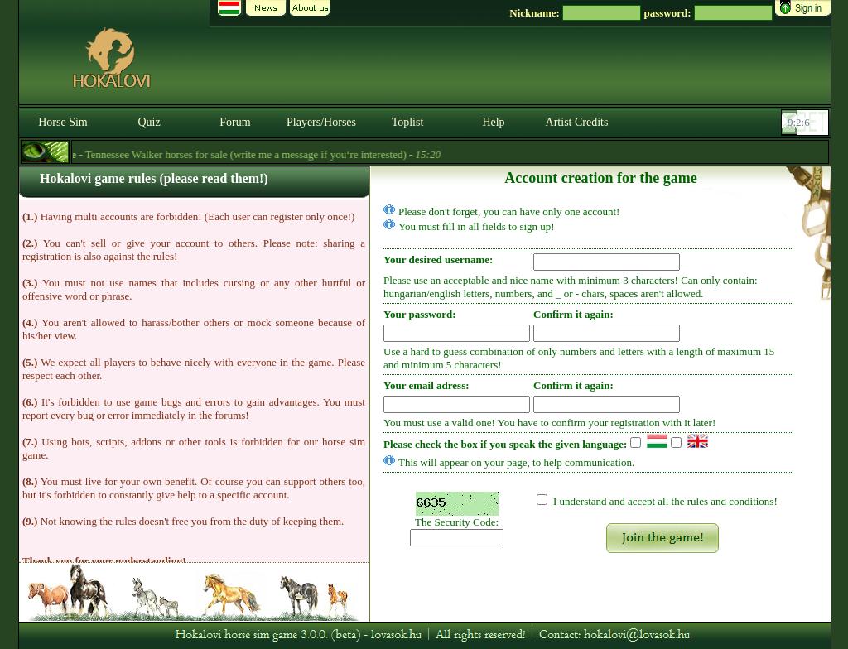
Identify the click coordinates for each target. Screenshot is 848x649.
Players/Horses (321, 122)
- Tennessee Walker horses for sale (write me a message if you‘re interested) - (249, 154)
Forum (234, 122)
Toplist (408, 122)
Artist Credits (577, 122)
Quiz (148, 122)
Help (493, 122)
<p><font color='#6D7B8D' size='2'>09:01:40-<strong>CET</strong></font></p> (806, 122)
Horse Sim (63, 122)
